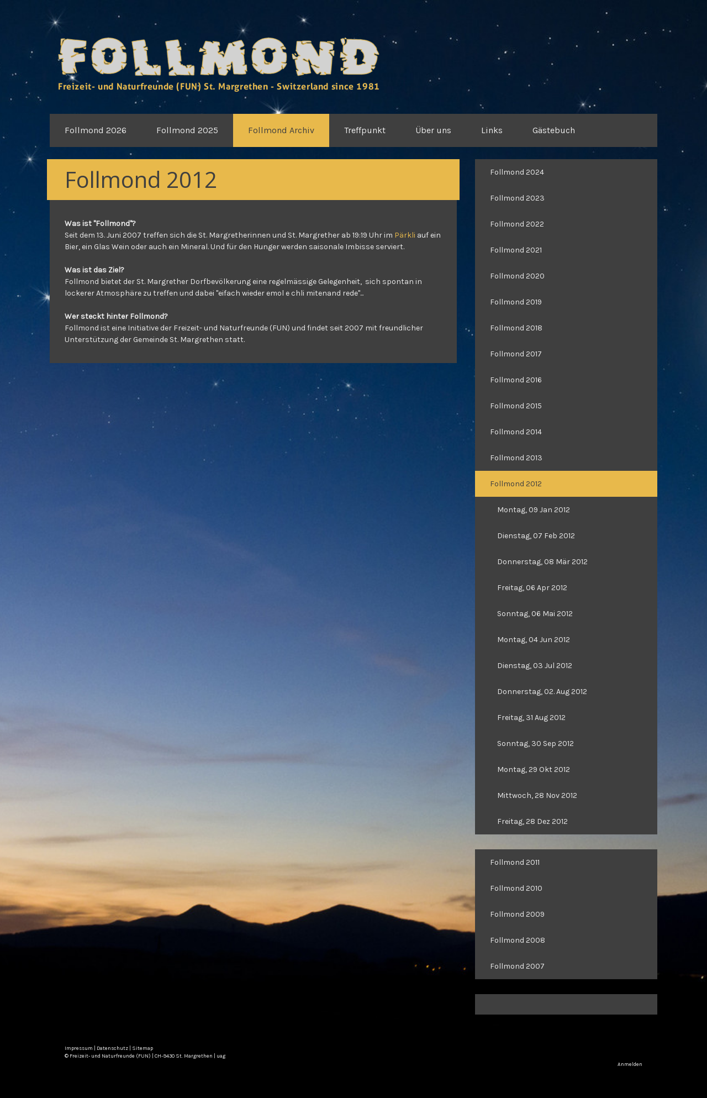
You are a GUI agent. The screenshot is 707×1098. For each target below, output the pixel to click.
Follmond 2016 (516, 380)
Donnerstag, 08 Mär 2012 (542, 561)
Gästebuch (553, 130)
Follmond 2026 (95, 130)
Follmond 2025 (187, 130)
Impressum (79, 1048)
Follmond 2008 (517, 940)
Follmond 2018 (516, 328)
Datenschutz (112, 1048)
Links (492, 130)
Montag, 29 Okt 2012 (533, 769)
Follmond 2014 (516, 432)
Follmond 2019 (516, 302)
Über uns (433, 130)
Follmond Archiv (281, 130)
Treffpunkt (365, 130)
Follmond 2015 (516, 406)
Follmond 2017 (516, 354)
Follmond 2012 (516, 483)
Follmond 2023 (517, 198)
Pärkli (404, 235)
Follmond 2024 (517, 172)
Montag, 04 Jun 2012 (533, 639)
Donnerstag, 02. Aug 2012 (542, 691)
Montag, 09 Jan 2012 (533, 509)
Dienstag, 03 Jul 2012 (534, 665)
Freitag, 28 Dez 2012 (532, 821)
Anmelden (630, 1064)
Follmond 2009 (517, 914)
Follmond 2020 (517, 276)
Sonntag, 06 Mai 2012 (535, 613)
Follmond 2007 (517, 966)
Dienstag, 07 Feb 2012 (536, 535)
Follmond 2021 (516, 250)
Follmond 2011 (515, 862)
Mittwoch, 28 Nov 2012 (537, 795)
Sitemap (142, 1048)
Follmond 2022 (517, 224)
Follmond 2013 (516, 458)
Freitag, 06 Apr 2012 (532, 587)
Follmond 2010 (516, 888)
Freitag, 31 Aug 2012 (531, 717)
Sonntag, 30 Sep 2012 (535, 743)
